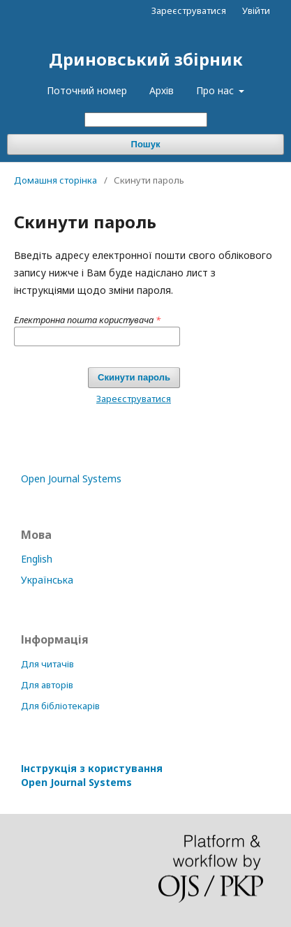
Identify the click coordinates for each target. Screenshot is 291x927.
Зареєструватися (188, 10)
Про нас (216, 90)
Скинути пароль (134, 377)
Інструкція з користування (92, 775)
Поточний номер (87, 90)
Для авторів (47, 684)
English (36, 558)
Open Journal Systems (71, 478)
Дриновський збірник (146, 59)
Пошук (146, 144)
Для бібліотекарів (60, 705)
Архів (161, 90)
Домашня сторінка (55, 180)
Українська (47, 579)
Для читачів (47, 664)
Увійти (256, 10)
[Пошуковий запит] (145, 119)
